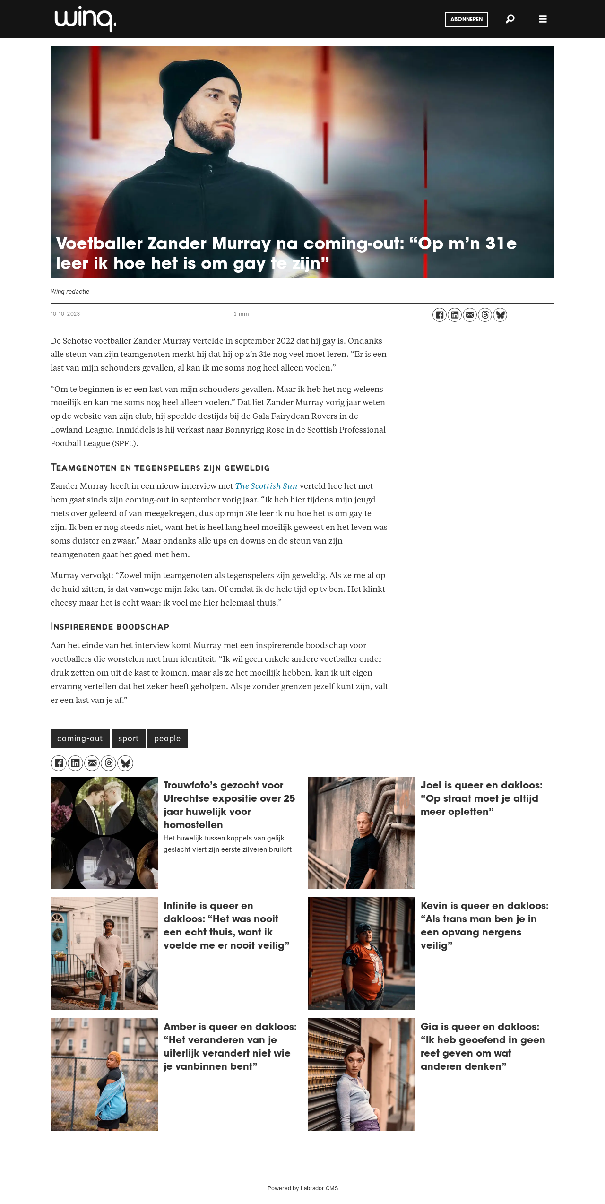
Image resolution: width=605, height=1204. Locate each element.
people (167, 740)
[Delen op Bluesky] (500, 315)
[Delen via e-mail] (470, 315)
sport (128, 740)
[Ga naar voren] (84, 19)
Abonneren (466, 20)
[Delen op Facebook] (439, 315)
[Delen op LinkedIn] (455, 315)
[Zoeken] (510, 19)
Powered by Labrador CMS (303, 1189)
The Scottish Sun (266, 486)
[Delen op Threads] (485, 315)
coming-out (80, 740)
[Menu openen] (543, 19)
